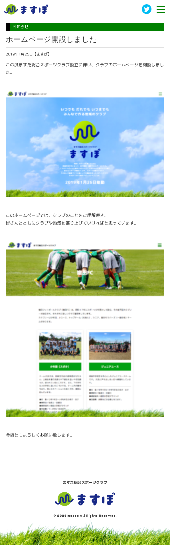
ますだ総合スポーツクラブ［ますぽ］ (26, 9)
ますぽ (85, 499)
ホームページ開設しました (51, 39)
